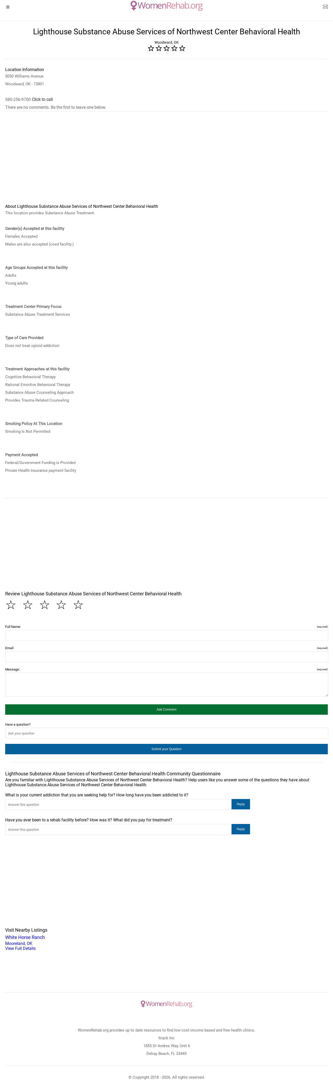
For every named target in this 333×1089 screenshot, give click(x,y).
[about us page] (325, 8)
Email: (166, 648)
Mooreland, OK (166, 942)
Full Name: (166, 627)
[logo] (166, 6)
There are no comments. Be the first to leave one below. (55, 107)
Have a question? (17, 724)
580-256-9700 (29, 99)
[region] (166, 161)
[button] (166, 709)
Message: (166, 669)
